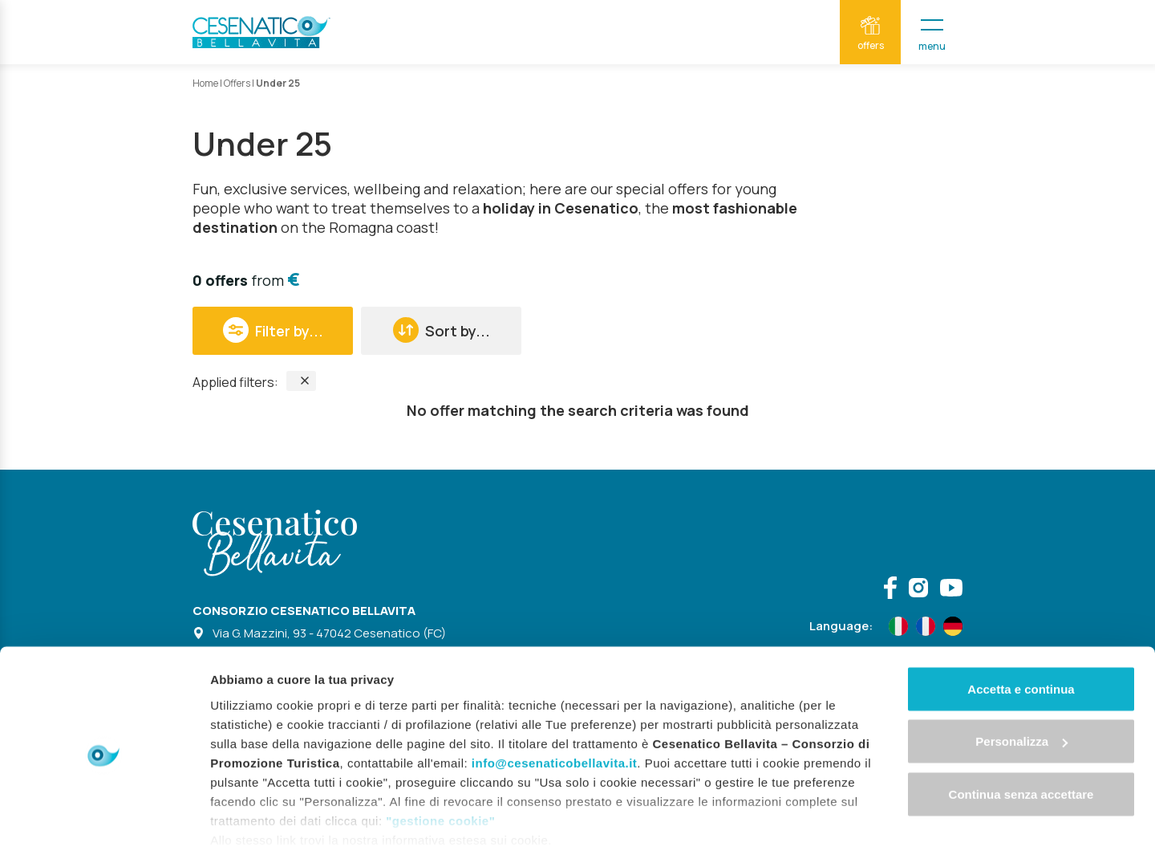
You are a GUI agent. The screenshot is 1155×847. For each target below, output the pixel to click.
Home (205, 83)
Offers (237, 83)
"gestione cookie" (440, 753)
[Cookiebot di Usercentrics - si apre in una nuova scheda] (104, 816)
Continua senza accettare (1021, 727)
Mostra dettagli (253, 815)
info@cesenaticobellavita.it (555, 695)
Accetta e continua (1020, 622)
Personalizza (1021, 675)
